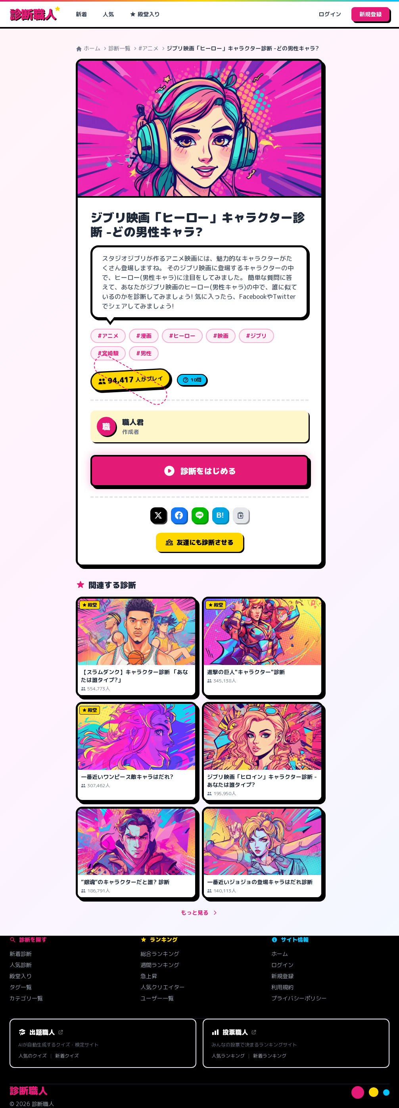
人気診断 (21, 965)
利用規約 (282, 987)
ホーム (88, 48)
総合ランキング (159, 954)
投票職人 (234, 1032)
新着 (81, 14)
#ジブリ (256, 335)
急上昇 (148, 976)
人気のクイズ (32, 1056)
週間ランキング (159, 965)
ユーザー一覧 (157, 998)
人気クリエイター (162, 987)
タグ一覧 (21, 987)
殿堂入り (145, 14)
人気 (108, 14)
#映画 (220, 335)
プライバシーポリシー (299, 998)
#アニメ (148, 48)
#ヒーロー (182, 335)
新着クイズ (67, 1056)
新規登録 (370, 14)
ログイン (330, 14)
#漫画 (144, 335)
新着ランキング (269, 1056)
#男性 (144, 353)
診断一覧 (119, 48)
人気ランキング (228, 1056)
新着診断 (21, 954)
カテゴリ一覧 (26, 998)
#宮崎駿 (108, 353)
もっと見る (199, 912)
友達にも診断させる (199, 542)
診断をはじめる (199, 470)
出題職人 (40, 1032)
